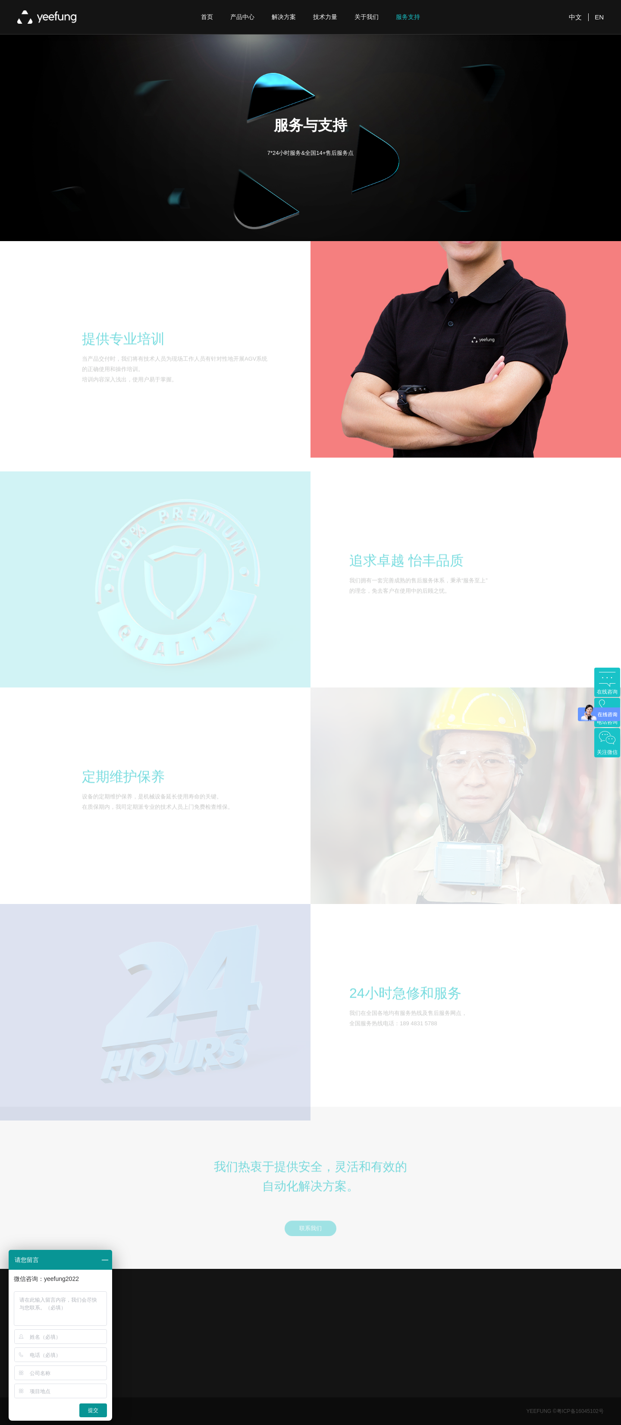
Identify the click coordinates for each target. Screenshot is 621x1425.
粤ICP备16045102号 (580, 1411)
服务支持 (408, 16)
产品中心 (242, 16)
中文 (575, 17)
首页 (207, 16)
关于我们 (366, 16)
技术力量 (325, 16)
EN (599, 17)
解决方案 (284, 16)
